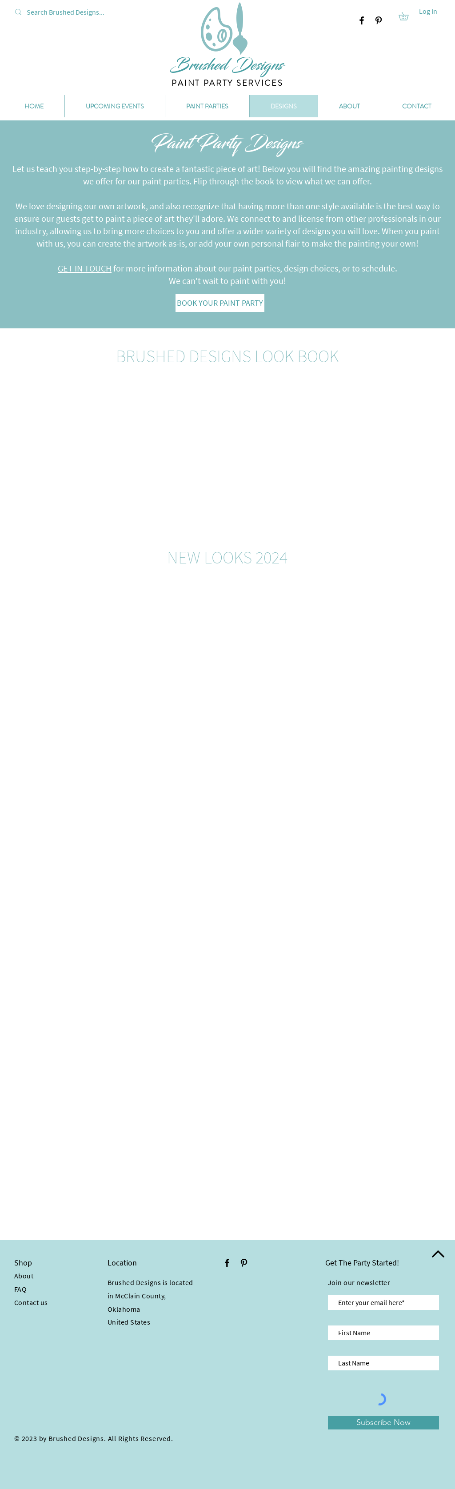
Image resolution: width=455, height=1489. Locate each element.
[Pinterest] (378, 20)
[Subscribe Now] (383, 1422)
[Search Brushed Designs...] (77, 12)
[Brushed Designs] (226, 65)
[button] (407, 16)
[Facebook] (361, 20)
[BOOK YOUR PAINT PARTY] (220, 303)
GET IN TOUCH (85, 268)
